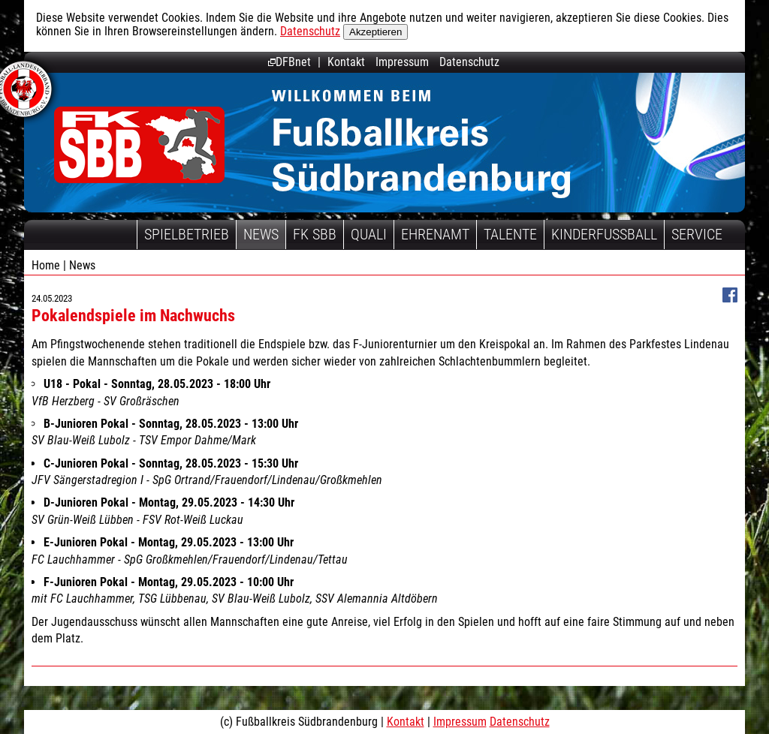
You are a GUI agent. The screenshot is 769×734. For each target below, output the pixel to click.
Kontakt (346, 62)
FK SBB (314, 234)
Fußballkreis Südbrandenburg (139, 144)
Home (46, 265)
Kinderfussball (604, 234)
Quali (369, 234)
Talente (510, 234)
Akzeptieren (375, 32)
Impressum (402, 62)
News (261, 234)
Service (696, 234)
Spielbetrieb (186, 234)
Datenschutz (310, 31)
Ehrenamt (435, 234)
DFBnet (289, 62)
